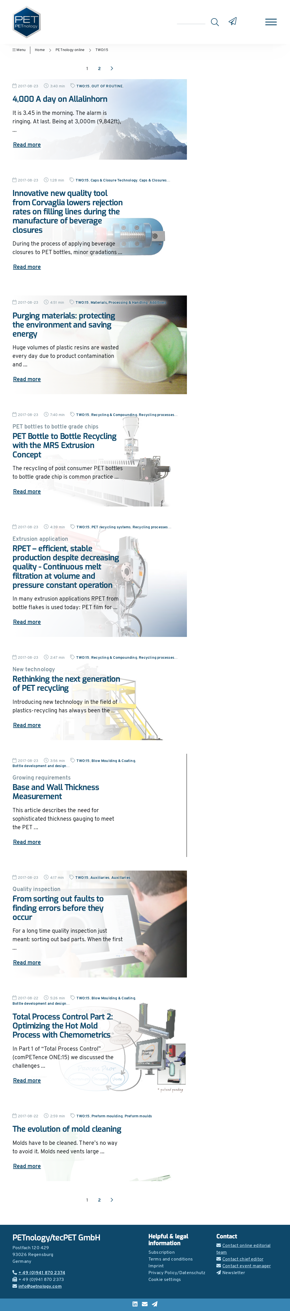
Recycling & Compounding (114, 415)
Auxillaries (120, 878)
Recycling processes (156, 415)
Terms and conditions (170, 1259)
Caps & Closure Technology (114, 180)
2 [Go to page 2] (99, 69)
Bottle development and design (39, 766)
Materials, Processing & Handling (119, 303)
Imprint (156, 1266)
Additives (158, 303)
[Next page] (112, 69)
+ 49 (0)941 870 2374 (38, 1273)
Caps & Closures (153, 180)
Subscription (161, 1252)
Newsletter (230, 1273)
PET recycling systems (111, 527)
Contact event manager (243, 1266)
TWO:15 (101, 50)
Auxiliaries (99, 878)
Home (40, 50)
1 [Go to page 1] (87, 69)
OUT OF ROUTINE (107, 86)
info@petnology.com (37, 1286)
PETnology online (70, 50)
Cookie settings (164, 1280)
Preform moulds (138, 1116)
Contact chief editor (239, 1259)
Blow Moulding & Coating (113, 761)
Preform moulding (107, 1116)
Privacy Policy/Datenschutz (177, 1273)
